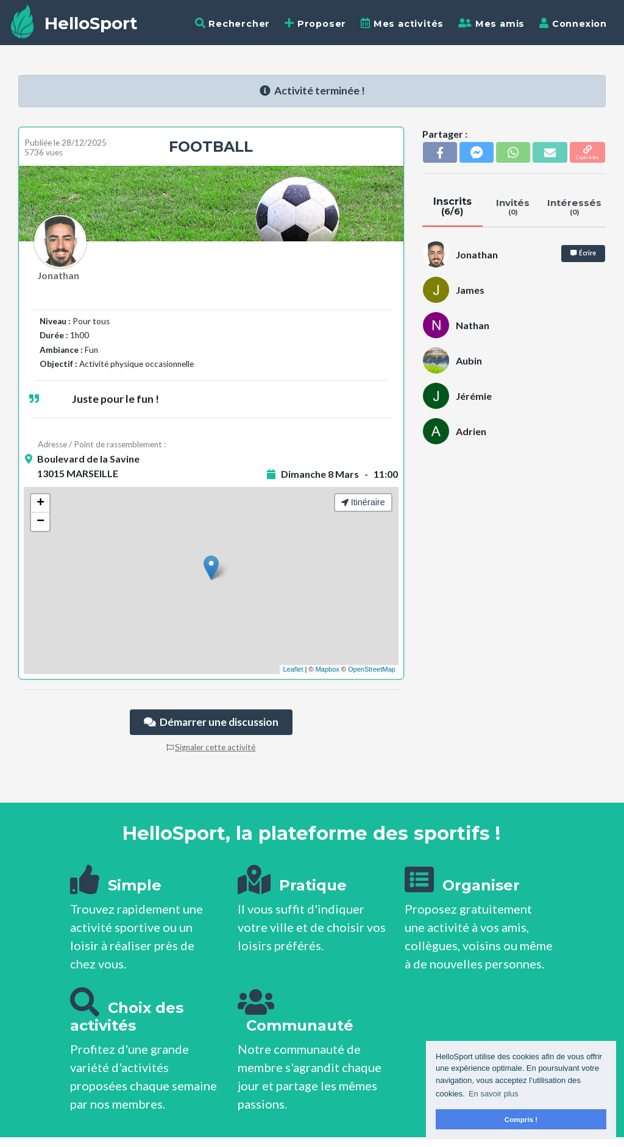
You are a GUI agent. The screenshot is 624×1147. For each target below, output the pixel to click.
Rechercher (233, 23)
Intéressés (574, 206)
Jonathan (58, 275)
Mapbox (327, 669)
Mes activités (402, 23)
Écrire (583, 253)
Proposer (315, 23)
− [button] (40, 522)
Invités (512, 206)
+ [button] (40, 503)
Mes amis (491, 23)
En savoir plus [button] (494, 1093)
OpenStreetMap (371, 669)
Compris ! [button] (521, 1119)
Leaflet (293, 669)
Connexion (573, 23)
